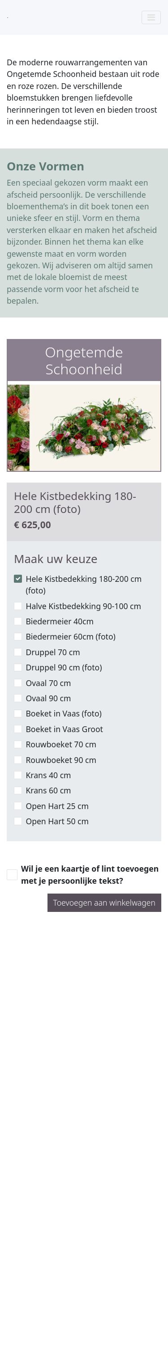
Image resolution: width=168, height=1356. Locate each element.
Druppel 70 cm (53, 652)
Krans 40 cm (48, 775)
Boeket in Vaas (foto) (63, 713)
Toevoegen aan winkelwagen (104, 902)
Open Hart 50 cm (57, 821)
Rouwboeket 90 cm (61, 759)
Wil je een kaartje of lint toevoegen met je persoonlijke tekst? (90, 874)
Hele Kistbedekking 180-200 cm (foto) (84, 584)
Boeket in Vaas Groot (64, 729)
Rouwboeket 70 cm (61, 744)
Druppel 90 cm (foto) (64, 667)
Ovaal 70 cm (48, 683)
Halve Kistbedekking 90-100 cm (83, 606)
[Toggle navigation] (151, 17)
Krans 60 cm (48, 790)
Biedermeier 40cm (60, 621)
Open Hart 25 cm (57, 806)
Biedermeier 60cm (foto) (70, 636)
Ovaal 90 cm (48, 698)
